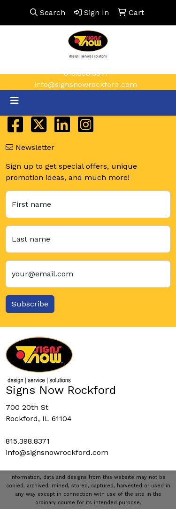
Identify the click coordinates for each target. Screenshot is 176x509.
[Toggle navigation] (14, 100)
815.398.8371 (86, 73)
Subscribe (30, 303)
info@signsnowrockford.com (85, 84)
